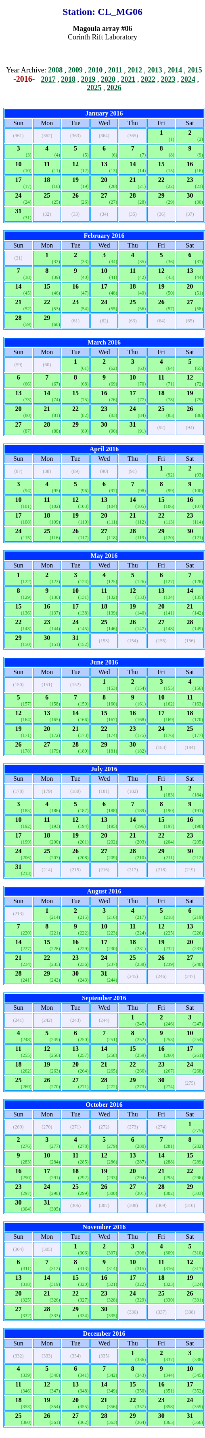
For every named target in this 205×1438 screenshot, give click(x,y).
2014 (174, 70)
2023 (168, 79)
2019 (88, 79)
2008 (55, 70)
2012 (135, 70)
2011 (115, 70)
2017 (48, 79)
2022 (148, 79)
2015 (195, 70)
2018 (68, 79)
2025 (94, 88)
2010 (95, 70)
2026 (114, 88)
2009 (75, 70)
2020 (108, 79)
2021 (128, 79)
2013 (155, 70)
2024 (188, 79)
